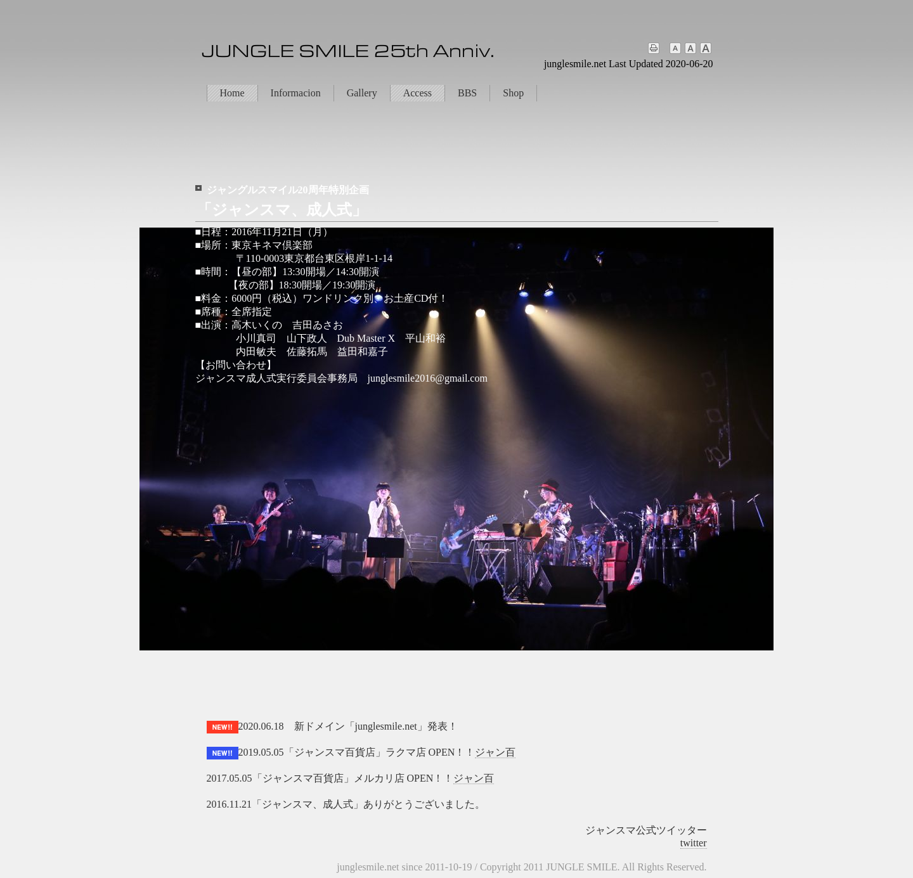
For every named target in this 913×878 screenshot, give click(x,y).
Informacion (296, 92)
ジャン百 (495, 752)
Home (232, 92)
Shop (513, 92)
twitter (693, 842)
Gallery (362, 92)
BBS (467, 92)
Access (417, 92)
